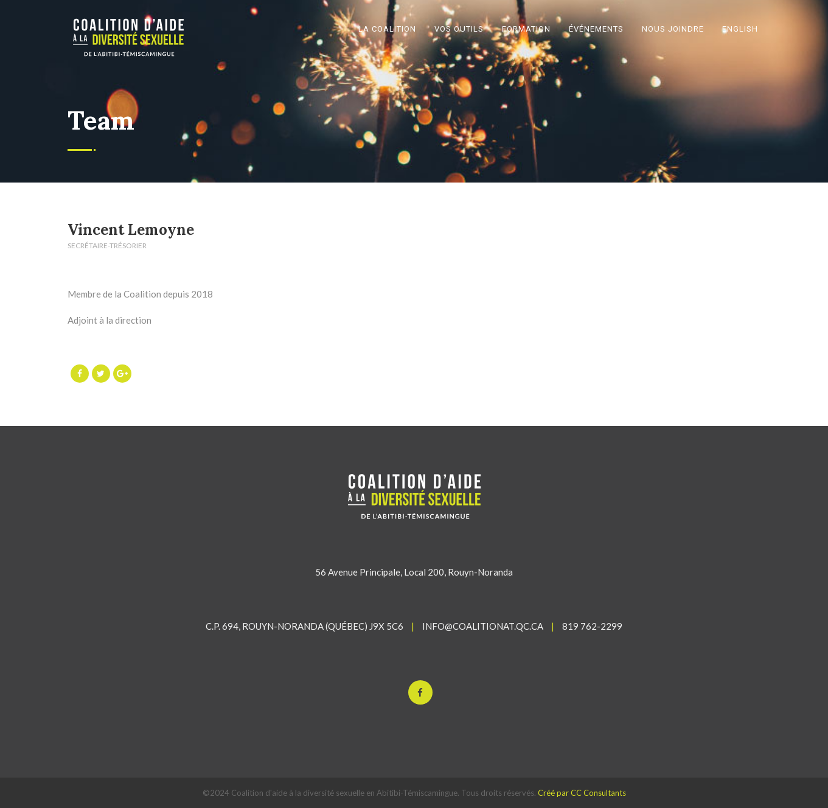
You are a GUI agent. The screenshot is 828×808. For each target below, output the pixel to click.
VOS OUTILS (459, 28)
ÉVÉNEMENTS (596, 28)
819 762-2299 (592, 626)
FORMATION (526, 28)
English (740, 28)
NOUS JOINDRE (673, 28)
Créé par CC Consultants (582, 793)
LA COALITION (387, 28)
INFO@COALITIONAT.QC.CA (482, 626)
